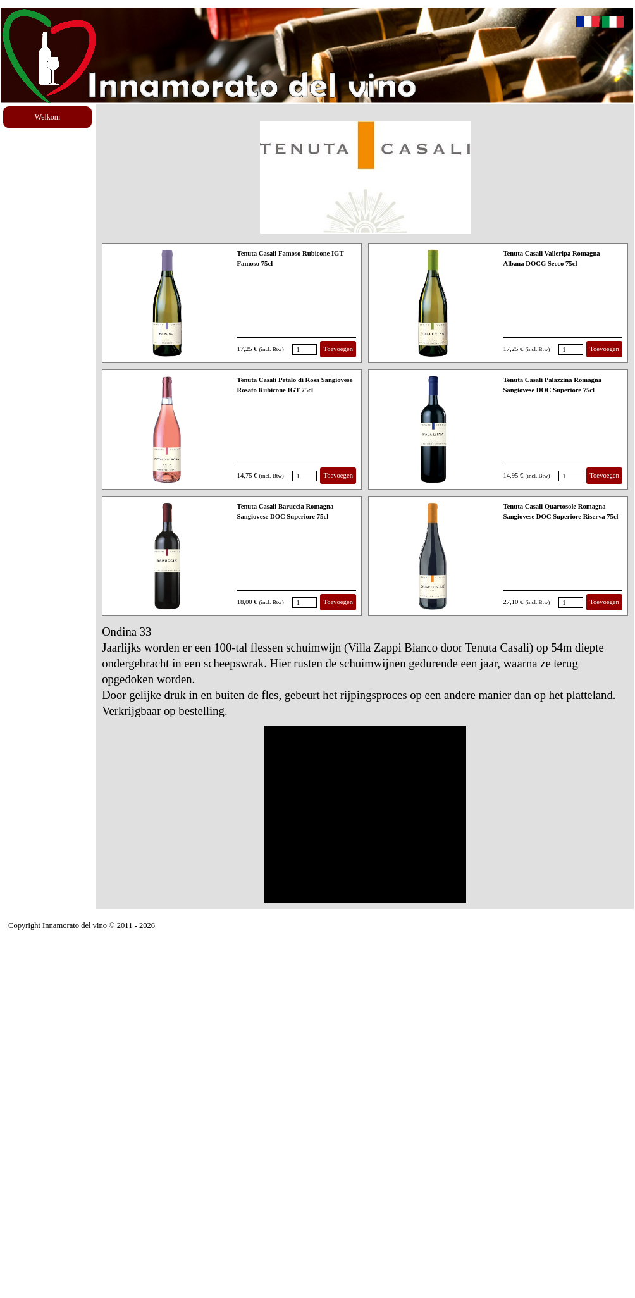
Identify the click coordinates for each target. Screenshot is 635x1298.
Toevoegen (338, 348)
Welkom (47, 117)
